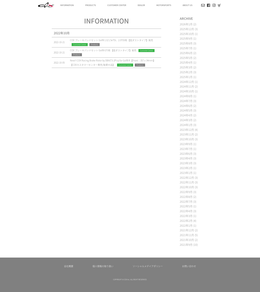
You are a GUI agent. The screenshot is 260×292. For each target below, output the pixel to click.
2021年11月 (187, 235)
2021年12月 (187, 230)
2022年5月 (186, 206)
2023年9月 (186, 144)
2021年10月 (187, 240)
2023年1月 (186, 173)
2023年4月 (186, 158)
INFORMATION (67, 5)
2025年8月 (186, 43)
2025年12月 (187, 29)
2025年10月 (187, 34)
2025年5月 (186, 58)
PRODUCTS (90, 5)
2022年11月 (187, 182)
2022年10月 (187, 187)
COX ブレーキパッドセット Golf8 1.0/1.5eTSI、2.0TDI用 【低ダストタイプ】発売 (111, 40)
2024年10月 (187, 91)
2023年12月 (187, 130)
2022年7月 (186, 201)
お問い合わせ (189, 266)
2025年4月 (186, 62)
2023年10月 (187, 139)
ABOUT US (187, 5)
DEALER (141, 5)
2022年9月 (186, 192)
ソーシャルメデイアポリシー (148, 266)
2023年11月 (187, 134)
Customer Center (79, 44)
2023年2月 (186, 168)
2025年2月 (186, 72)
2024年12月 (187, 82)
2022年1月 (186, 225)
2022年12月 (187, 178)
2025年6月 (186, 53)
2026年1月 (186, 24)
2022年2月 (186, 221)
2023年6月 (186, 154)
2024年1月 (186, 125)
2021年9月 (186, 245)
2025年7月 (186, 48)
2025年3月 (186, 67)
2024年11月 (187, 86)
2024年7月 (186, 101)
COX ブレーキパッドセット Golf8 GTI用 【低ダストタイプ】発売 (103, 50)
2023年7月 (186, 149)
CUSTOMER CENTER (116, 5)
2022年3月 (186, 216)
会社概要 (68, 266)
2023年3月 (186, 163)
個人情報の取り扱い (103, 266)
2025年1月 (186, 77)
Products (94, 44)
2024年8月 (186, 96)
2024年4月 (186, 115)
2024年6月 (186, 106)
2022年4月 (186, 211)
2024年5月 (186, 110)
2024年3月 (186, 120)
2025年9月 (186, 38)
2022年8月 (186, 197)
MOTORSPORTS (163, 5)
